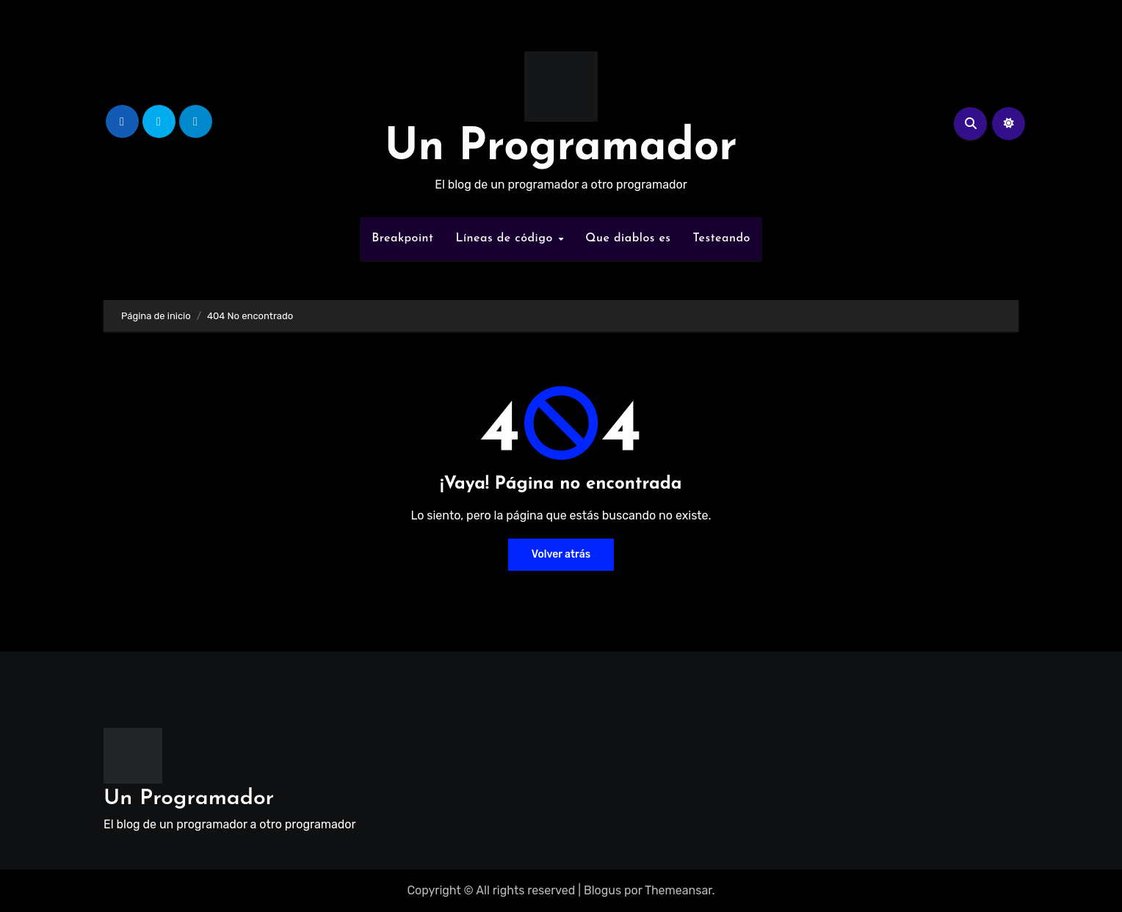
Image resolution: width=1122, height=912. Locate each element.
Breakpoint (402, 238)
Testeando (721, 238)
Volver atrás (561, 554)
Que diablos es (627, 238)
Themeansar (678, 890)
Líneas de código (506, 238)
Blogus (602, 890)
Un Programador (561, 148)
